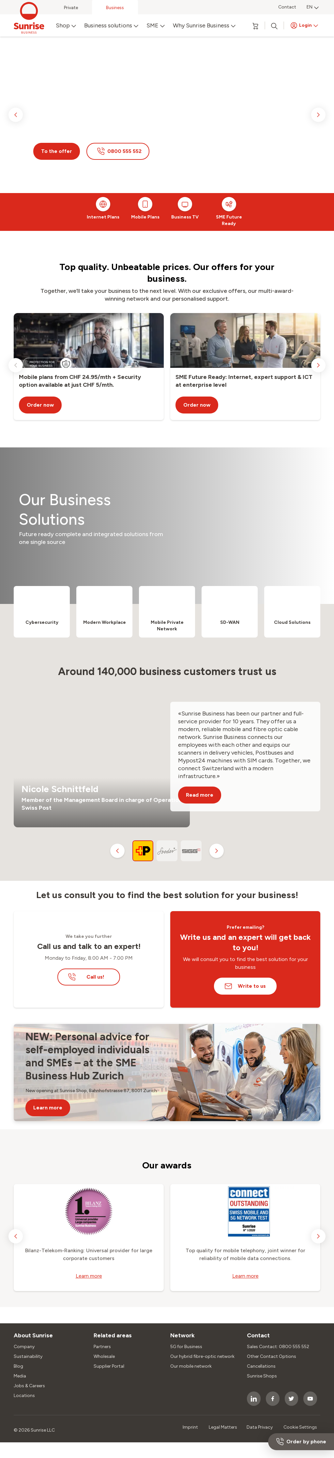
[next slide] (318, 115)
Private (71, 7)
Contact (287, 7)
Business (115, 7)
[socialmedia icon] (254, 1398)
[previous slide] (15, 115)
